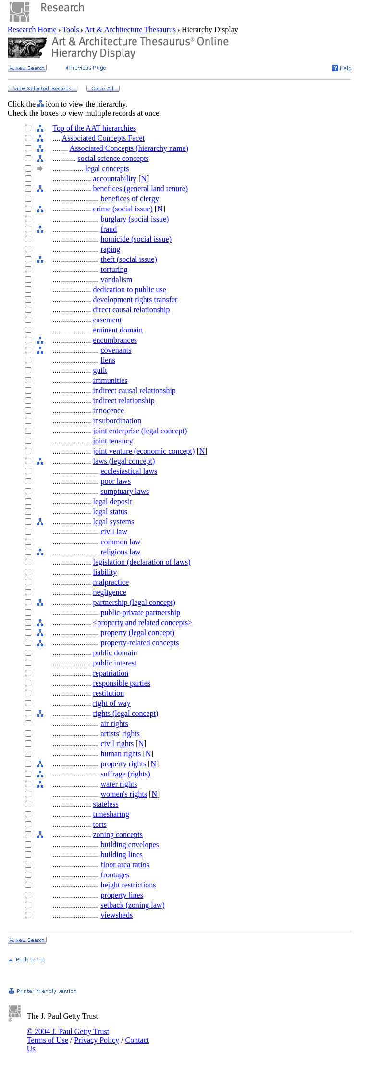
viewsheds (116, 915)
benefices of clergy (129, 199)
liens (107, 360)
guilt (100, 370)
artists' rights (120, 733)
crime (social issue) (122, 209)
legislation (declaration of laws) (141, 562)
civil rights (117, 743)
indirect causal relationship (134, 390)
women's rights (123, 794)
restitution (108, 693)
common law (120, 542)
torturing (113, 269)
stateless (105, 804)
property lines (121, 895)
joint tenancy (113, 441)
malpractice (111, 582)
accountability (114, 178)
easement (107, 320)
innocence (108, 410)
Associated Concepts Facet (103, 138)
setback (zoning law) (132, 905)
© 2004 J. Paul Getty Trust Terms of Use (68, 1035)
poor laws (115, 481)
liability (105, 572)
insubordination (117, 421)
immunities (110, 380)
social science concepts (112, 158)
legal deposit (112, 501)
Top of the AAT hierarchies (94, 128)
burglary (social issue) (134, 219)
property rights (123, 764)
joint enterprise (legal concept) (140, 431)
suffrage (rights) (125, 774)
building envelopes (129, 844)
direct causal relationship (131, 310)
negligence (109, 592)
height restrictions (128, 885)
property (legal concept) (137, 632)
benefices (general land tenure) (140, 189)
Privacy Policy (96, 1040)
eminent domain (118, 330)
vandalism (116, 279)
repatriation (110, 673)
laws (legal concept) (124, 461)
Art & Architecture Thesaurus (130, 29)
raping (110, 249)
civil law (113, 532)
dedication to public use (129, 289)
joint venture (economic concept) (144, 451)
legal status (110, 511)
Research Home (33, 29)
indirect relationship (123, 400)
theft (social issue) (128, 259)
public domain (115, 653)
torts (99, 824)
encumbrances (115, 340)
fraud (108, 229)
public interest (114, 663)
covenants (115, 350)
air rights (114, 723)
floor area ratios (124, 865)
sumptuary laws (124, 491)
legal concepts (107, 168)
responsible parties (121, 683)
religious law (120, 552)
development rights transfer (135, 299)
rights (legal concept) (125, 713)
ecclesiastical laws (128, 471)
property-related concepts (139, 643)
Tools (71, 29)
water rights (118, 784)
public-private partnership (140, 612)
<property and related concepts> (142, 622)
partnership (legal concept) (134, 602)
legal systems (113, 521)
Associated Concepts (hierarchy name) (129, 148)
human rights (120, 754)
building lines (121, 854)
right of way (111, 703)
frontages (114, 875)
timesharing (111, 814)
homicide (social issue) (136, 239)
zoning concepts (118, 834)
